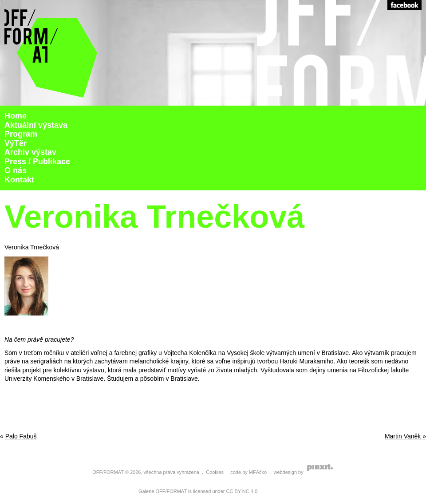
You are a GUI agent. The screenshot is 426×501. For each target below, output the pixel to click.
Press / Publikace (37, 161)
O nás (15, 170)
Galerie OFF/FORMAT (162, 491)
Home (15, 115)
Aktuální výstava (35, 125)
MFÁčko (258, 472)
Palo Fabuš (21, 436)
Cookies (215, 472)
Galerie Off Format (51, 53)
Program (20, 134)
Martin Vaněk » (405, 436)
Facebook (404, 5)
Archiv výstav (30, 152)
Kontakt (19, 179)
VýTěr (15, 143)
